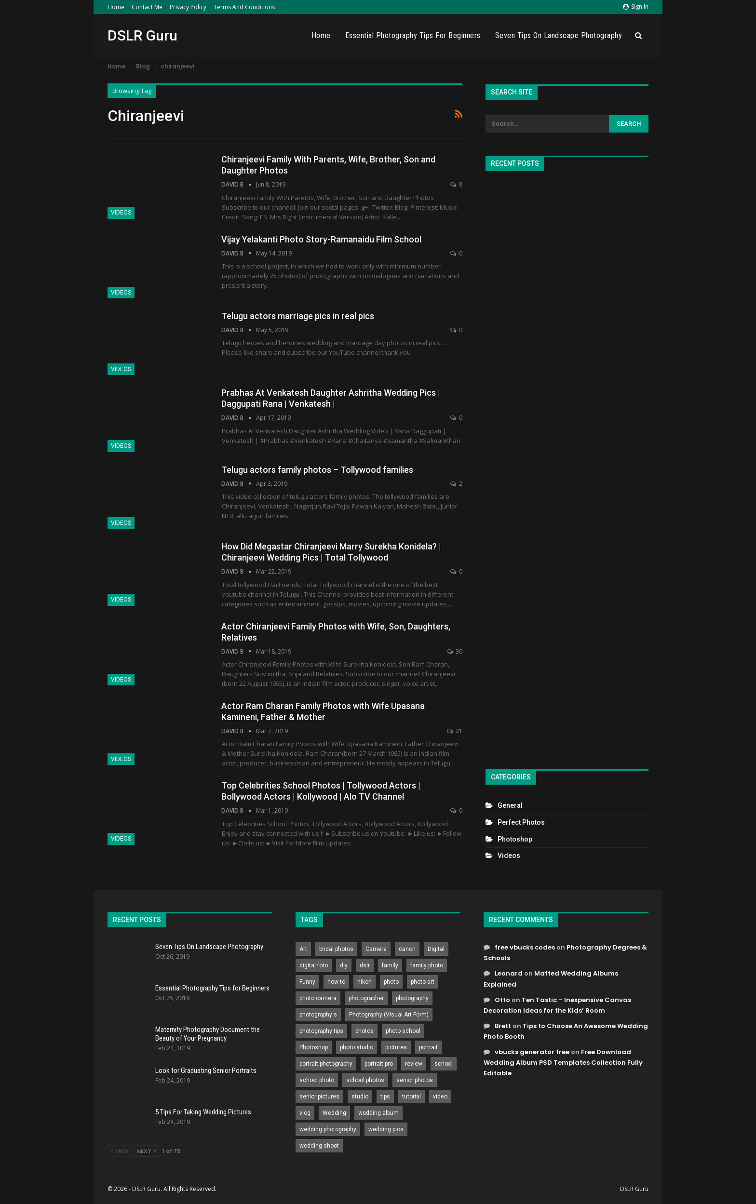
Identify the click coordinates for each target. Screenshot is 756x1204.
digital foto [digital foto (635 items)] (313, 965)
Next (146, 1151)
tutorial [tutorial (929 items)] (411, 1096)
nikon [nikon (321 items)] (364, 981)
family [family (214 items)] (390, 965)
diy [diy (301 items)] (344, 965)
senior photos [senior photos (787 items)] (414, 1080)
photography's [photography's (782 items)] (318, 1014)
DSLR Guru (142, 35)
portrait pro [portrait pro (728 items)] (378, 1063)
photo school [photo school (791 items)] (403, 1031)
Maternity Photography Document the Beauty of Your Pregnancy (207, 1034)
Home (116, 7)
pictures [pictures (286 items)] (396, 1047)
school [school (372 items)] (443, 1063)
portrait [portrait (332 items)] (428, 1047)
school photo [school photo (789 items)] (316, 1080)
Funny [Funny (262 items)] (307, 981)
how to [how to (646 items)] (336, 981)
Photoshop (515, 839)
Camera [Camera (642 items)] (376, 949)
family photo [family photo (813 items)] (426, 965)
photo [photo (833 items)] (391, 981)
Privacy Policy (188, 7)
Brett (503, 1025)
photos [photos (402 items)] (364, 1031)
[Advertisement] (567, 466)
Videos (121, 212)
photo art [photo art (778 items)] (422, 981)
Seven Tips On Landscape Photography (558, 35)
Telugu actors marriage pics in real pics (297, 316)
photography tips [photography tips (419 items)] (321, 1031)
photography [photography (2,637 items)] (412, 998)
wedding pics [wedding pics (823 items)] (386, 1129)
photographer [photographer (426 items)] (366, 998)
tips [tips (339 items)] (385, 1096)
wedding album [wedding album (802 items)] (378, 1113)
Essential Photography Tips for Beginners (413, 35)
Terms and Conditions (244, 7)
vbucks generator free (532, 1052)
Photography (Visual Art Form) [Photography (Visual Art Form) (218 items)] (389, 1014)
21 (454, 731)
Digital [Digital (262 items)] (436, 949)
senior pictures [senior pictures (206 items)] (319, 1096)
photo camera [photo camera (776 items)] (318, 998)
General (510, 805)
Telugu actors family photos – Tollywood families (317, 470)
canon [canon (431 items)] (407, 949)
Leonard (509, 973)
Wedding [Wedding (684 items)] (334, 1113)
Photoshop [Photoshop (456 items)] (313, 1047)
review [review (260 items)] (413, 1063)
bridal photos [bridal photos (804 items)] (336, 949)
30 (454, 651)
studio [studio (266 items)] (359, 1096)
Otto (502, 999)
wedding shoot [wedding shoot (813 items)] (319, 1145)
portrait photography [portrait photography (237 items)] (325, 1063)
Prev (120, 1151)
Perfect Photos (521, 822)
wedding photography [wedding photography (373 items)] (327, 1129)
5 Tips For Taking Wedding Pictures (203, 1112)
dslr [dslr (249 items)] (365, 965)
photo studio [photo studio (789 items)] (356, 1047)
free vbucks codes (525, 947)
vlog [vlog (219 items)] (304, 1113)
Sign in (635, 6)
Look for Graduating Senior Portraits (205, 1070)
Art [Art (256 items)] (303, 949)
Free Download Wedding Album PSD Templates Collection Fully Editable (563, 1062)
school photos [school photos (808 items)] (365, 1080)
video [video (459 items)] (440, 1096)
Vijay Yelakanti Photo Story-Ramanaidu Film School (321, 239)
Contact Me (147, 7)
